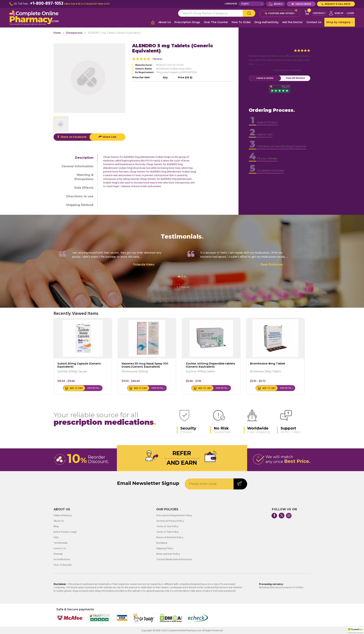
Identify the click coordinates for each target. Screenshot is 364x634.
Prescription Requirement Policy (174, 515)
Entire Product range (65, 531)
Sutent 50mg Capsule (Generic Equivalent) (79, 364)
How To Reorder (63, 564)
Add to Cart (76, 387)
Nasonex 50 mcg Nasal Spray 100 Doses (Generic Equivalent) (145, 364)
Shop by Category (339, 22)
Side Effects (83, 187)
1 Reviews (157, 58)
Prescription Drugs (187, 22)
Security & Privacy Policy (170, 520)
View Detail (93, 387)
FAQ (56, 537)
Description (84, 157)
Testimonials (61, 542)
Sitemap (58, 553)
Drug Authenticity (266, 22)
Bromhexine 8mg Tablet (267, 362)
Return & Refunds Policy (169, 537)
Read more (261, 63)
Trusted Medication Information (174, 559)
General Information (77, 165)
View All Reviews (295, 77)
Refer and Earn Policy (168, 553)
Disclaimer (162, 542)
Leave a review (264, 77)
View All (182, 286)
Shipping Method (79, 204)
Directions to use (79, 195)
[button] (355, 630)
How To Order (241, 22)
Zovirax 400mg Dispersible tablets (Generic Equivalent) (210, 364)
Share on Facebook (71, 136)
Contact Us (314, 22)
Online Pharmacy (63, 515)
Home (57, 32)
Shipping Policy (164, 548)
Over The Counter (216, 22)
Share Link (107, 136)
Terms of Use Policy (167, 526)
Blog (56, 526)
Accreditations (62, 559)
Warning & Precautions (83, 176)
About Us (164, 22)
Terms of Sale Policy (167, 531)
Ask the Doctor (292, 22)
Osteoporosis (74, 32)
